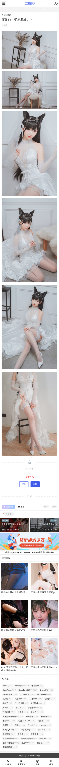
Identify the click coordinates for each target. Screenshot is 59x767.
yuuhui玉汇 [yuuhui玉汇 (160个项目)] (27, 694)
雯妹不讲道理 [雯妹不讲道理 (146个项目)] (11, 743)
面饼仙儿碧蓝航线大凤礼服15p (15, 524)
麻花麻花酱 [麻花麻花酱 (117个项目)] (10, 747)
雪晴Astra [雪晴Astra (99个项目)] (45, 738)
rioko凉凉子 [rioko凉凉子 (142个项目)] (10, 694)
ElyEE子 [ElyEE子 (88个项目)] (20, 685)
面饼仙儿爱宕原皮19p (48, 524)
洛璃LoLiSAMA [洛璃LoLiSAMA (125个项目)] (26, 721)
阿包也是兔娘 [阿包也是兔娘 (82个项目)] (29, 738)
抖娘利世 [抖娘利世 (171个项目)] (9, 712)
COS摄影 (6, 15)
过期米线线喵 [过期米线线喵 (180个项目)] (11, 738)
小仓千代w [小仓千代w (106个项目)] (35, 707)
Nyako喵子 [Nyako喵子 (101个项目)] (46, 690)
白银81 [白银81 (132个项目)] (45, 725)
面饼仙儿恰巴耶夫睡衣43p (44, 667)
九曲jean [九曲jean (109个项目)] (21, 699)
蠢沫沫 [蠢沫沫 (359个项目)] (23, 734)
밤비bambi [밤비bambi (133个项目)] (44, 694)
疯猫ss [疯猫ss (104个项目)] (20, 725)
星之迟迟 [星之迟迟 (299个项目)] (37, 712)
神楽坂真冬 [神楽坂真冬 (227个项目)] (28, 729)
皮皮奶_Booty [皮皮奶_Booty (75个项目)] (10, 729)
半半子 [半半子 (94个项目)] (7, 703)
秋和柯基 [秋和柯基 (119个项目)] (44, 729)
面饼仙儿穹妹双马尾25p (43, 592)
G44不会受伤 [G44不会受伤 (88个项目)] (35, 685)
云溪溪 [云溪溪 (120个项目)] (50, 699)
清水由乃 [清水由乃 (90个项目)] (43, 721)
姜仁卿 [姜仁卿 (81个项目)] (20, 707)
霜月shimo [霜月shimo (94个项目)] (27, 743)
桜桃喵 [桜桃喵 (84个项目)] (46, 716)
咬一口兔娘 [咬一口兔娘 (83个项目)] (21, 703)
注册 (35, 484)
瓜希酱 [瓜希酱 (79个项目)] (7, 725)
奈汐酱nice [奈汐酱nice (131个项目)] (38, 703)
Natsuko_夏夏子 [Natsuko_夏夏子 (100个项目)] (27, 690)
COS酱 (37, 755)
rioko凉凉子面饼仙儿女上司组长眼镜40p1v (14, 669)
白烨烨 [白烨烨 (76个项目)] (32, 725)
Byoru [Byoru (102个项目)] (8, 685)
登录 (24, 484)
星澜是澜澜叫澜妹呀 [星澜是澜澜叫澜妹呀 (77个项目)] (13, 716)
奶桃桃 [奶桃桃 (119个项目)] (8, 707)
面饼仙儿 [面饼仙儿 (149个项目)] (43, 743)
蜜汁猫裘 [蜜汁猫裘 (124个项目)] (9, 734)
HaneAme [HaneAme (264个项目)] (9, 690)
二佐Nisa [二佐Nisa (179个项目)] (36, 699)
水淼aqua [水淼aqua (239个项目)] (9, 721)
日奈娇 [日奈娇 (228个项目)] (23, 712)
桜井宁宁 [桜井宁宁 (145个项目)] (32, 716)
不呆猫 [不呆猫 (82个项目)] (7, 699)
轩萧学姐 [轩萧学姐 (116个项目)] (37, 734)
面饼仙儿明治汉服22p (41, 629)
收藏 (21, 506)
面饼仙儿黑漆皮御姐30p (13, 629)
